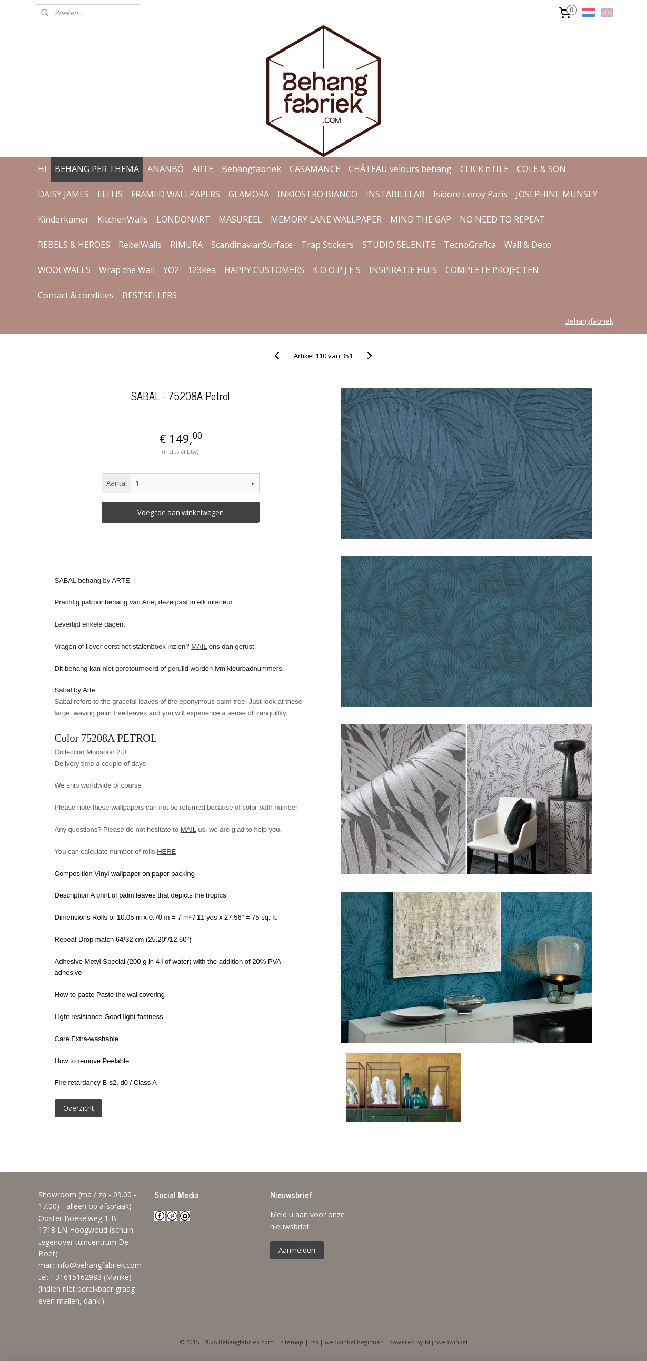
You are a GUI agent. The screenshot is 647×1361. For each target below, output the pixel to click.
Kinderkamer (63, 219)
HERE (166, 851)
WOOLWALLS (64, 270)
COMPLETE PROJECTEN (492, 270)
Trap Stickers (327, 244)
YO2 (171, 270)
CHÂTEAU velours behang (400, 169)
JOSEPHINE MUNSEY (557, 194)
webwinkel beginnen (354, 1342)
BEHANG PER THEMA (97, 169)
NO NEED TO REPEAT (502, 219)
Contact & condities (76, 295)
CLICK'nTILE (484, 169)
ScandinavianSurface (252, 244)
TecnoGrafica (470, 244)
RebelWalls (140, 244)
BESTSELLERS (149, 295)
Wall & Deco (527, 244)
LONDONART (183, 219)
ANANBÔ (165, 169)
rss (314, 1342)
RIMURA (186, 244)
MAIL (199, 646)
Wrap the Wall (127, 270)
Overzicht (78, 1108)
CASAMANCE (315, 169)
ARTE (202, 169)
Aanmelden (296, 1250)
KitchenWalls (122, 219)
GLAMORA (248, 194)
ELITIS (110, 194)
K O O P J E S (337, 270)
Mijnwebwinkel (446, 1342)
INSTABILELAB (395, 194)
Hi (42, 169)
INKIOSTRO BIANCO (317, 194)
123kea (201, 270)
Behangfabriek (251, 169)
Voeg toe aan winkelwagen (180, 512)
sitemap (292, 1342)
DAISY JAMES (63, 194)
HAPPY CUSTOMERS (264, 270)
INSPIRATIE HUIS (403, 270)
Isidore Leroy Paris (470, 194)
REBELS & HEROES (74, 244)
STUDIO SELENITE (398, 244)
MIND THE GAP (420, 219)
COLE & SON (541, 169)
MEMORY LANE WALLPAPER (326, 219)
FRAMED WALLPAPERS (175, 194)
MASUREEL (240, 219)
